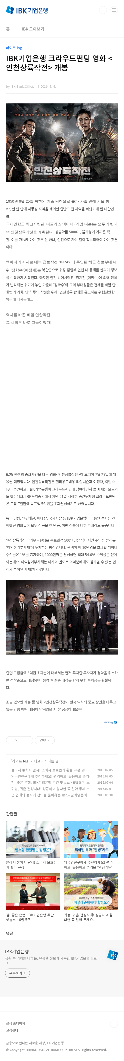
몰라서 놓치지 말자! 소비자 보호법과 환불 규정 (45, 769)
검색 (103, 10)
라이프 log (20, 760)
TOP (114, 1024)
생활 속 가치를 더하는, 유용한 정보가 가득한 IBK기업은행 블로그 (51, 960)
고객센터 (12, 1030)
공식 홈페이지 (15, 1023)
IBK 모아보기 (33, 29)
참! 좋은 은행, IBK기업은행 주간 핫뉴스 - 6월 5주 (47, 782)
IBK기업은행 (17, 951)
